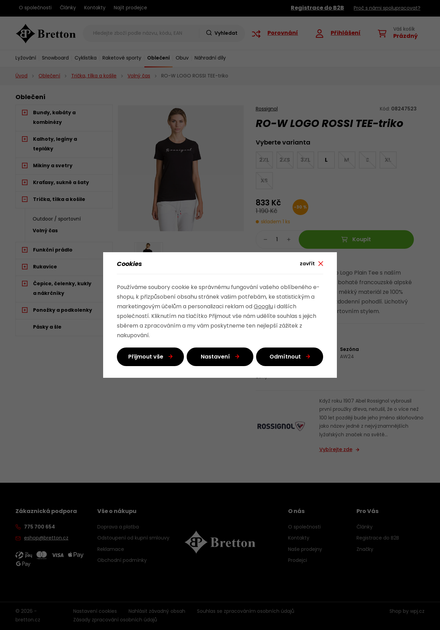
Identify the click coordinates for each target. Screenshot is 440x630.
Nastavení (215, 357)
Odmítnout (285, 357)
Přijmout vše (145, 357)
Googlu (263, 307)
